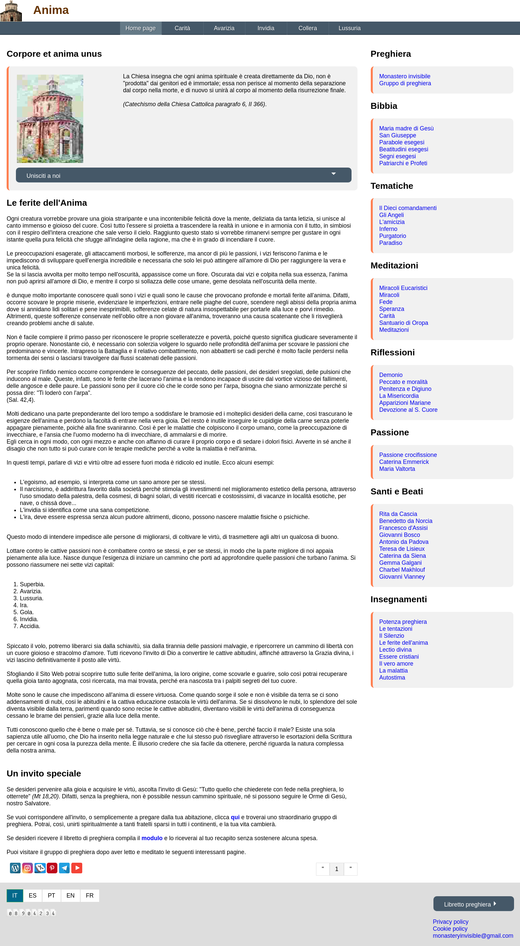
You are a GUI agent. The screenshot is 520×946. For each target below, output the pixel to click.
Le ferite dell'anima (403, 642)
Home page (141, 28)
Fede (386, 302)
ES (32, 895)
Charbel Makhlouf (402, 569)
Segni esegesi (397, 156)
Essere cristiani (399, 656)
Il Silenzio (391, 635)
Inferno (388, 229)
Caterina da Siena (402, 555)
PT (51, 895)
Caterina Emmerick (404, 462)
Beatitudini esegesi (403, 149)
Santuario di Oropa (403, 323)
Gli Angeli (391, 215)
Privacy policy (451, 921)
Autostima (392, 677)
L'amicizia (392, 222)
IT (15, 895)
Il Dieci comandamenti (408, 208)
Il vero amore (396, 663)
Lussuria (350, 28)
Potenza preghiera (403, 622)
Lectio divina (395, 649)
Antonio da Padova (404, 542)
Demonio (391, 375)
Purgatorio (392, 236)
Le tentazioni (396, 628)
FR (90, 895)
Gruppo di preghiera (405, 83)
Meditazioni (394, 330)
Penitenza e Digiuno (405, 389)
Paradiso (390, 243)
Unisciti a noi (43, 176)
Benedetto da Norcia (405, 521)
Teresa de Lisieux (402, 549)
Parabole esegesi (401, 142)
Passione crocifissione (408, 455)
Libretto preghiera (467, 904)
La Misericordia (399, 396)
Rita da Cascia (398, 514)
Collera (307, 28)
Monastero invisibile (405, 76)
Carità (182, 28)
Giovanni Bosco (399, 535)
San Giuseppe (398, 135)
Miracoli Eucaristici (403, 288)
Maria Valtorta (397, 469)
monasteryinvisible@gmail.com (473, 935)
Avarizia (224, 28)
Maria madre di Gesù (406, 128)
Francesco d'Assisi (403, 528)
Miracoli (389, 295)
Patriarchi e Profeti (403, 163)
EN (71, 895)
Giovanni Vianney (402, 576)
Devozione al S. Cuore (408, 409)
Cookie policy (450, 928)
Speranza (391, 309)
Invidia (266, 28)
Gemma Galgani (400, 562)
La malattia (393, 670)
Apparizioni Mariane (405, 403)
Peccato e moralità (403, 382)
